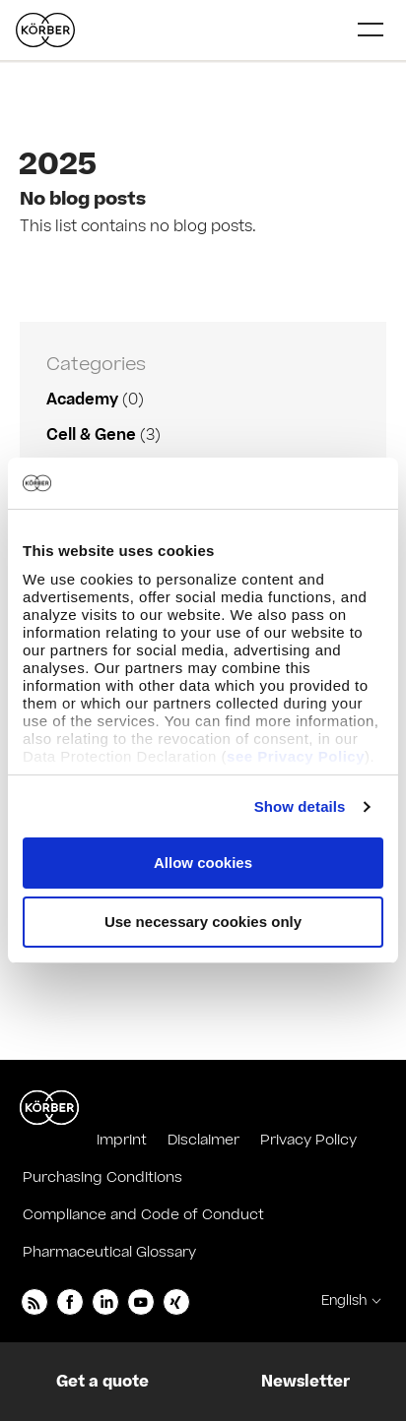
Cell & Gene (91, 435)
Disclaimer (203, 1140)
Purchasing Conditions (102, 1177)
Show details (300, 806)
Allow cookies (203, 862)
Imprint (122, 1140)
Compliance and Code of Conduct (143, 1215)
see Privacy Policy (296, 756)
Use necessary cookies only (203, 921)
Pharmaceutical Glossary (109, 1252)
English (344, 1301)
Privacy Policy (308, 1140)
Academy (82, 399)
